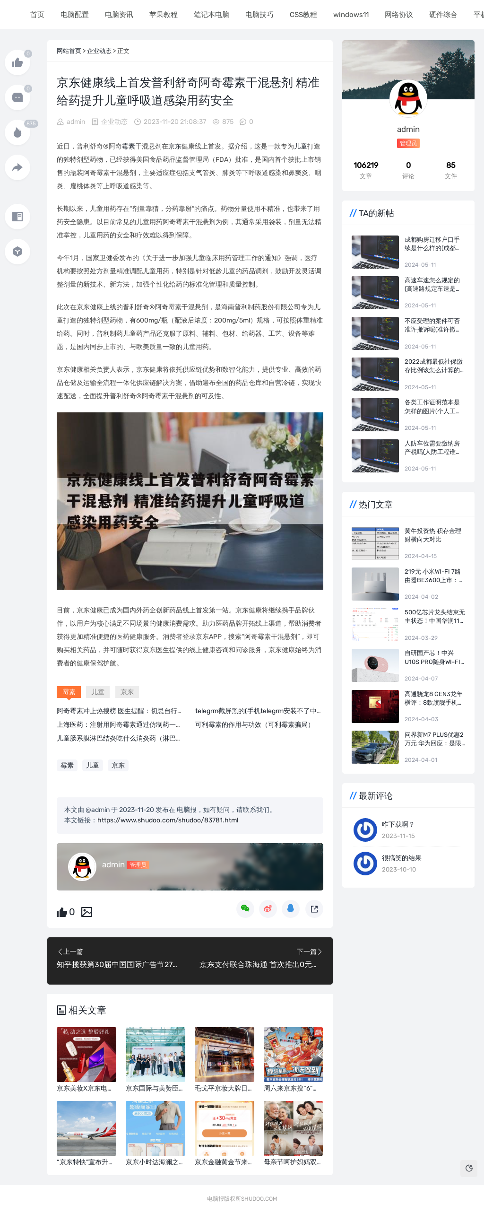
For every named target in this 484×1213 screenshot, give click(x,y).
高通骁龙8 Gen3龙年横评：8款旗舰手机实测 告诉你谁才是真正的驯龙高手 (434, 698)
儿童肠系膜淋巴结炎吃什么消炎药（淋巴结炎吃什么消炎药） (146, 738)
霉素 (128, 146)
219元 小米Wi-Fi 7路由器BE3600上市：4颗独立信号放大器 (433, 576)
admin (76, 122)
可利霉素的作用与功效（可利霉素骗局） (254, 725)
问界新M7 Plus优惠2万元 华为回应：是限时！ (434, 739)
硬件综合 (442, 14)
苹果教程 (162, 14)
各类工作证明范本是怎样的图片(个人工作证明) (433, 407)
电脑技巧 (258, 14)
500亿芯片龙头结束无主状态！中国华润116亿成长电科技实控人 (435, 617)
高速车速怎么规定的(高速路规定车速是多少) (433, 285)
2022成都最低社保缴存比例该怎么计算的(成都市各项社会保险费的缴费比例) (434, 366)
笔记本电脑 (210, 14)
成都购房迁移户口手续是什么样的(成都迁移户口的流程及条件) (433, 244)
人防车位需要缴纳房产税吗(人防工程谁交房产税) (433, 448)
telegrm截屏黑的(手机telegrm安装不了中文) (260, 711)
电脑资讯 (118, 14)
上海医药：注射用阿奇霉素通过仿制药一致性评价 (129, 725)
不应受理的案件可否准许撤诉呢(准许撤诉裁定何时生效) (433, 325)
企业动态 (99, 50)
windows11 (350, 14)
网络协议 (398, 14)
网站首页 (69, 50)
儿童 (300, 146)
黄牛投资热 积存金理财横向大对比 (433, 535)
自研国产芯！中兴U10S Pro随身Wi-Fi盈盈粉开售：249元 (432, 657)
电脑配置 (74, 14)
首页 (36, 14)
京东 (175, 146)
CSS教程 (302, 14)
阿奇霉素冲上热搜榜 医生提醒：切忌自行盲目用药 (130, 711)
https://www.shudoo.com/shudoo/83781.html (167, 820)
